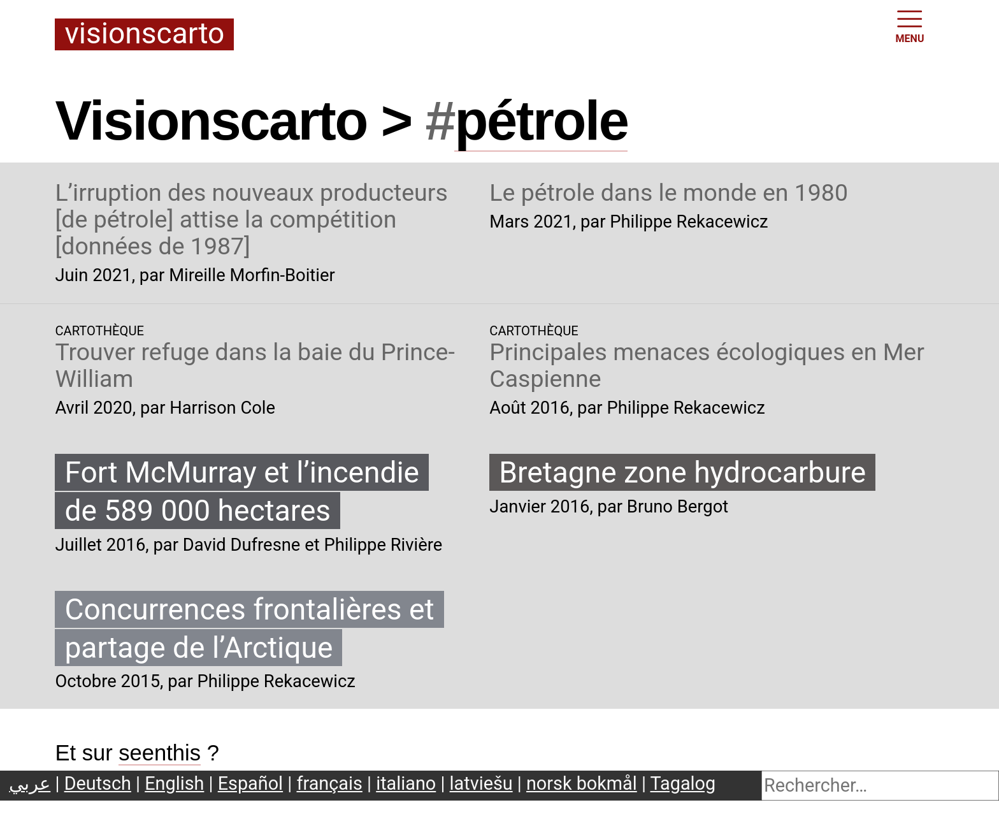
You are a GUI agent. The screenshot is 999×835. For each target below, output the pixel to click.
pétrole (541, 120)
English (174, 783)
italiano (406, 783)
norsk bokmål (581, 783)
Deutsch (97, 783)
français (329, 783)
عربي (29, 783)
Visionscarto (144, 34)
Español (250, 783)
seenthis (160, 753)
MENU (910, 25)
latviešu (481, 783)
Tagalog (683, 783)
